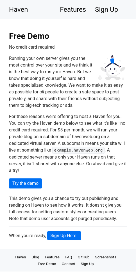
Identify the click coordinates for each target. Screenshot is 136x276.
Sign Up (106, 9)
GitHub (84, 257)
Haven (18, 9)
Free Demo (47, 263)
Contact (68, 263)
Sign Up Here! (64, 235)
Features (73, 9)
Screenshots (105, 257)
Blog (35, 257)
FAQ (68, 257)
